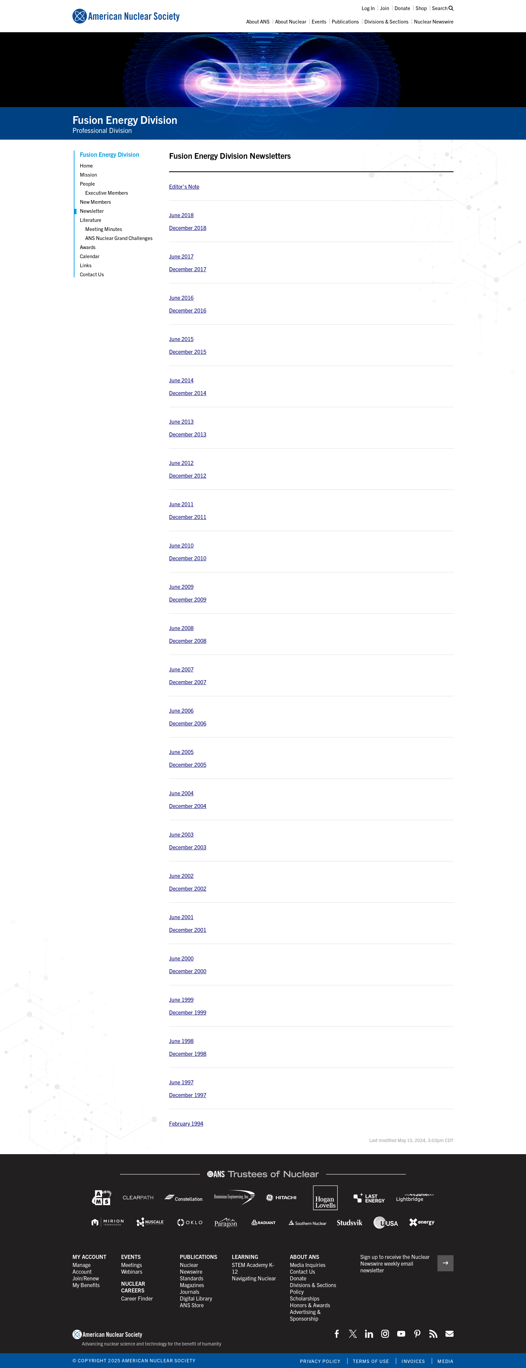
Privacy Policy (320, 1361)
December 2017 (187, 269)
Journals (189, 1291)
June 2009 (181, 586)
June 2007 (181, 669)
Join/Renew (85, 1278)
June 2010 (181, 545)
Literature (90, 220)
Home (86, 165)
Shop (421, 8)
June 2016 (181, 297)
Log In (368, 8)
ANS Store (192, 1305)
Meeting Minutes (103, 229)
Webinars (131, 1271)
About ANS (258, 21)
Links (86, 265)
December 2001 (187, 929)
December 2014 (187, 392)
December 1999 (187, 1012)
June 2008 (181, 627)
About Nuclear (290, 21)
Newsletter (92, 210)
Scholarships (304, 1298)
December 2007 (187, 681)
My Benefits (86, 1284)
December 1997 (187, 1094)
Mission (88, 174)
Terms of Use (371, 1361)
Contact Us (92, 274)
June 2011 (181, 504)
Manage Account (82, 1268)
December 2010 (187, 558)
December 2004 (187, 805)
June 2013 (181, 421)
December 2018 (187, 227)
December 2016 (187, 310)
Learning (245, 1256)
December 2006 (187, 723)
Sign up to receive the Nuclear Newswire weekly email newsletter (395, 1263)
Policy (297, 1291)
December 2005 (187, 764)
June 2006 (181, 710)
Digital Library (196, 1298)
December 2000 (187, 971)
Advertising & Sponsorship (305, 1315)
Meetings (131, 1264)
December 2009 (187, 599)
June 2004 (181, 793)
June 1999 (181, 999)
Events (319, 21)
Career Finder (137, 1298)
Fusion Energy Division (124, 119)
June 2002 (181, 875)
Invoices (413, 1361)
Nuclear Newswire (434, 21)
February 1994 (186, 1123)
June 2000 (181, 958)
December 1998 (187, 1053)
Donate (402, 8)
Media (445, 1361)
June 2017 (181, 256)
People (87, 183)
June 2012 (181, 462)
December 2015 (187, 351)
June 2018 (181, 214)
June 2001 (181, 916)
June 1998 (181, 1040)
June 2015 (181, 338)
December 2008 (187, 640)
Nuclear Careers (133, 1286)
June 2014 (181, 380)
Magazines (192, 1284)
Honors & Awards (310, 1305)
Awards (88, 247)
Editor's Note (184, 186)
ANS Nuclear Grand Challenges (119, 238)
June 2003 (181, 834)
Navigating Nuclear (254, 1278)
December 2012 (187, 475)
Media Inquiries (307, 1264)
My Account (89, 1256)
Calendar (89, 256)
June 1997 (181, 1082)
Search (443, 8)
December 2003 (187, 847)
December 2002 (187, 888)
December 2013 (187, 434)
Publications (345, 21)
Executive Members (106, 192)
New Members (95, 201)
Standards (191, 1278)
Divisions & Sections (386, 21)
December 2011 (187, 516)
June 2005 (181, 751)
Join (384, 8)
